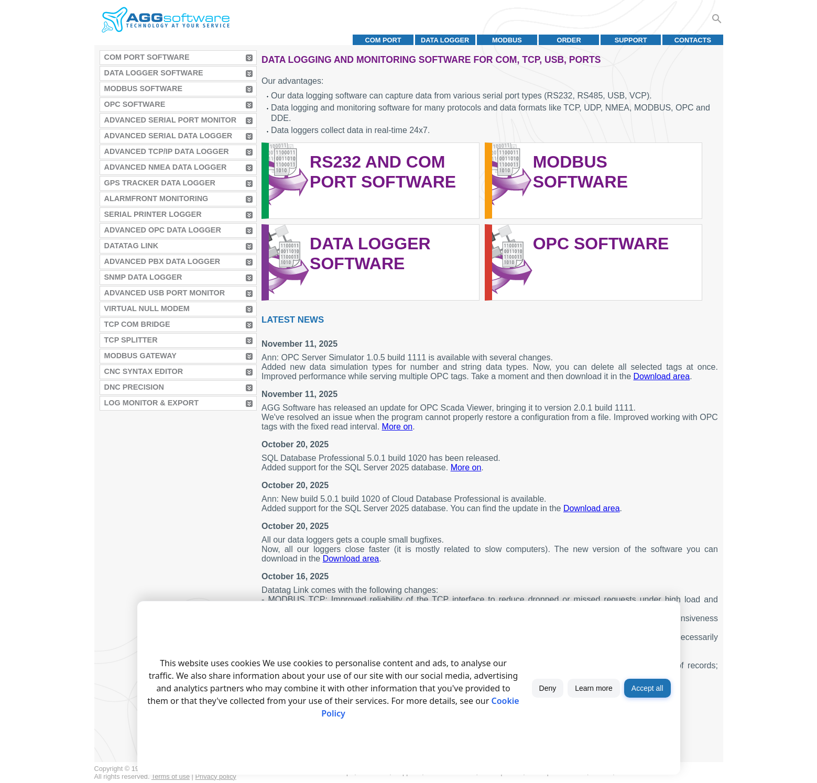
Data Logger (445, 40)
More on (397, 426)
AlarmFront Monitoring (156, 198)
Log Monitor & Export (151, 403)
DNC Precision (134, 387)
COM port (383, 40)
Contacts (692, 40)
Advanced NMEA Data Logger (165, 167)
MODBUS (507, 40)
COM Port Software (147, 57)
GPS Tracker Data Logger (159, 183)
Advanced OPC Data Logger (162, 230)
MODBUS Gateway (140, 355)
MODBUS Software (143, 88)
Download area (662, 376)
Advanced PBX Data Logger (162, 261)
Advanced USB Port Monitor (164, 293)
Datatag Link (131, 245)
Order (569, 40)
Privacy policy (215, 776)
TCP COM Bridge (137, 324)
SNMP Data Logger (143, 277)
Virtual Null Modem (147, 308)
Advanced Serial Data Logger (168, 135)
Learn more (594, 688)
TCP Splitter (131, 340)
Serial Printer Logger (153, 214)
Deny (548, 688)
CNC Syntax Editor (143, 371)
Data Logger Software (153, 73)
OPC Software (135, 104)
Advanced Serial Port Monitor (170, 120)
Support (631, 40)
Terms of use (170, 776)
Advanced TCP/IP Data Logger (166, 151)
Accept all (647, 688)
